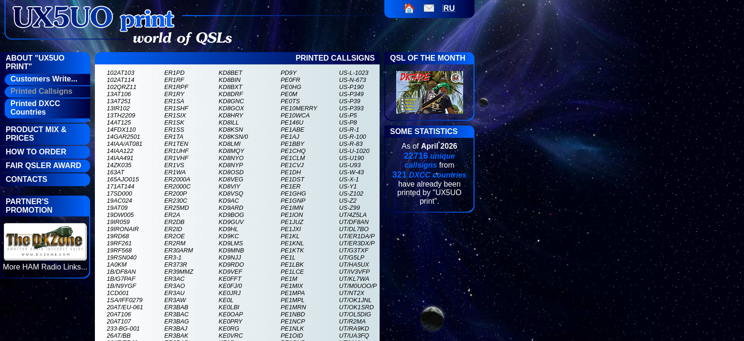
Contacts (26, 179)
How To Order (36, 152)
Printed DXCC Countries (35, 107)
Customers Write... (43, 79)
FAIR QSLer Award (43, 166)
